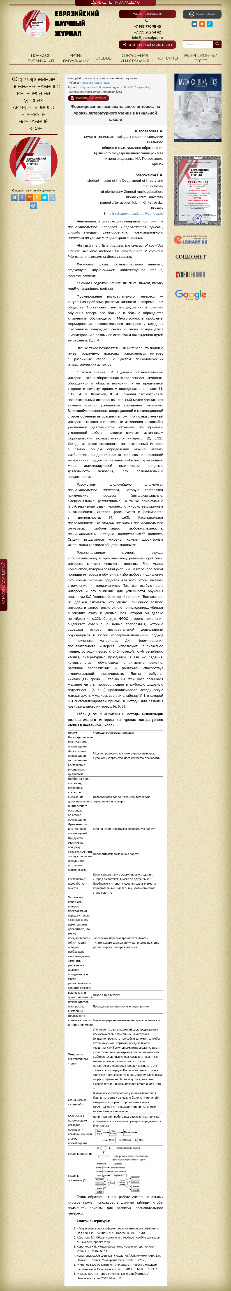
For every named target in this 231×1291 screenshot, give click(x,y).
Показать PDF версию (88, 98)
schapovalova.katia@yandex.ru (139, 213)
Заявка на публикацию (147, 45)
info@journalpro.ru (147, 37)
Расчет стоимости (147, 13)
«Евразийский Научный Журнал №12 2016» (115, 87)
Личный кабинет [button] (202, 14)
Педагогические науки (95, 83)
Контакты (167, 58)
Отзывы (104, 58)
